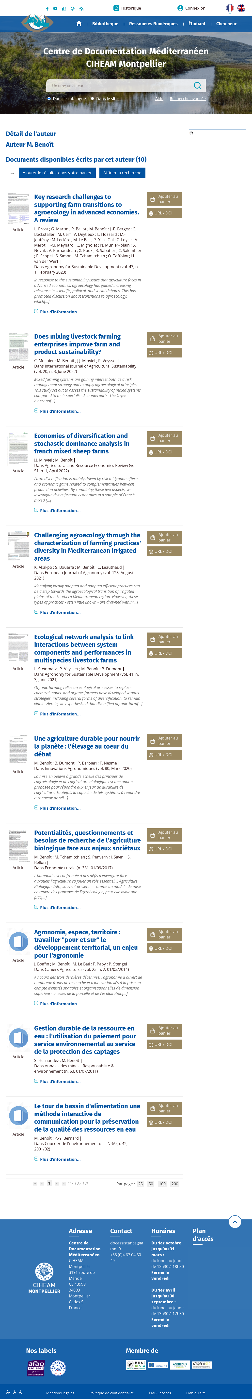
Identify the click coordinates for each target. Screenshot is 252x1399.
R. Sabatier (105, 250)
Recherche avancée (188, 98)
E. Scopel (44, 256)
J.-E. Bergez (120, 229)
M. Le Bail (82, 239)
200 (175, 1184)
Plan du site (196, 1393)
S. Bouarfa (64, 567)
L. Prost (41, 229)
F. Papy (99, 964)
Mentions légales (60, 1393)
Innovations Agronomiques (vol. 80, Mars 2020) (88, 768)
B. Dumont (112, 669)
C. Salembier (130, 250)
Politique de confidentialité (112, 1393)
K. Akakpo (43, 567)
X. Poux (86, 250)
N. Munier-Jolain (115, 245)
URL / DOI (163, 213)
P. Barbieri (87, 763)
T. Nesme (108, 763)
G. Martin (59, 229)
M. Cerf (64, 234)
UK (240, 7)
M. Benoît (98, 229)
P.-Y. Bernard (67, 1138)
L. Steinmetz (45, 669)
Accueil (79, 23)
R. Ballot (78, 229)
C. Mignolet (87, 245)
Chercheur (226, 23)
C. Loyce (124, 239)
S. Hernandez (46, 1060)
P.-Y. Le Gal (104, 239)
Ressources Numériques (153, 23)
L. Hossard (107, 234)
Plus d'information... (60, 312)
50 (151, 1184)
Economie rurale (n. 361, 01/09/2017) (79, 868)
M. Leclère (61, 239)
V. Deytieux (84, 234)
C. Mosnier (44, 360)
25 (140, 1184)
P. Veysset (107, 360)
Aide (159, 98)
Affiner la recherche (122, 172)
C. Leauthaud (109, 567)
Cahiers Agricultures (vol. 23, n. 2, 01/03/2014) (87, 969)
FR (228, 7)
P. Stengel (118, 964)
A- (8, 1392)
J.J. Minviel (86, 360)
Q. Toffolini (118, 256)
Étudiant (197, 23)
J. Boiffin (41, 964)
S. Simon (64, 256)
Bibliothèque (105, 23)
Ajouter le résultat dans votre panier (57, 172)
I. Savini (118, 857)
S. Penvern (98, 857)
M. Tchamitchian (90, 256)
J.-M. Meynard (61, 245)
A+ (21, 1392)
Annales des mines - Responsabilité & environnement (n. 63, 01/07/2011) (74, 1068)
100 (162, 1184)
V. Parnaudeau (62, 250)
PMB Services (160, 1393)
